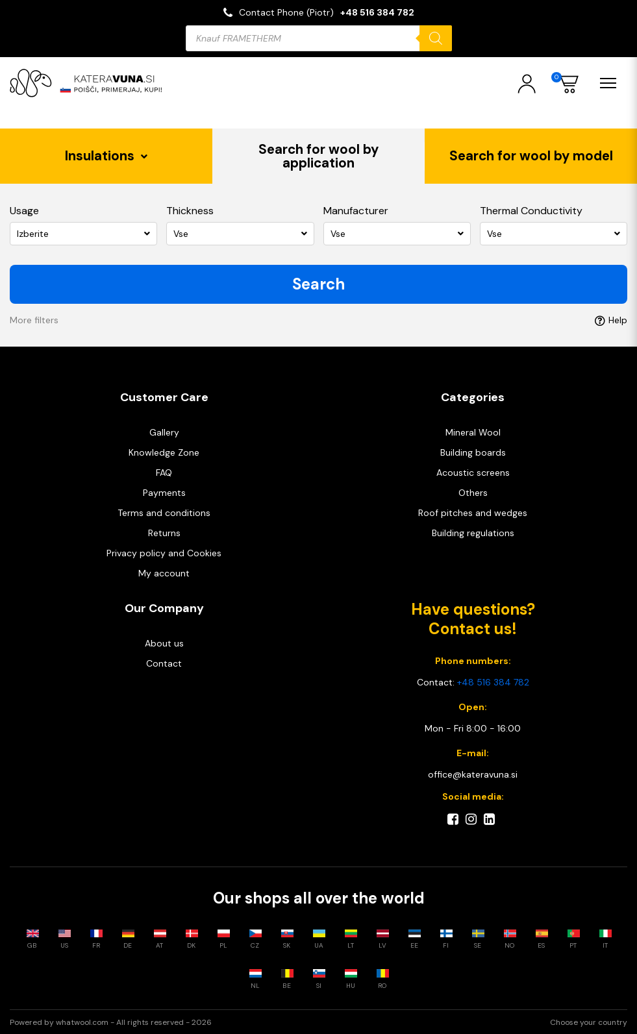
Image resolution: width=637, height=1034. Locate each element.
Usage (24, 210)
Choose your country (588, 1021)
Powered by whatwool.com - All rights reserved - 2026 (111, 1021)
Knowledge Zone (164, 452)
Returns (164, 532)
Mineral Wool (473, 431)
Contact (164, 663)
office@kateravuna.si (473, 774)
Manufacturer (355, 210)
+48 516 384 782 (377, 12)
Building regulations (473, 532)
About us (164, 642)
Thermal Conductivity (531, 210)
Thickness (190, 210)
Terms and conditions (164, 512)
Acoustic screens (473, 472)
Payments (164, 492)
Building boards (473, 452)
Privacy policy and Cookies (163, 552)
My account (164, 572)
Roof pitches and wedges (472, 512)
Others (473, 492)
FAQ (164, 472)
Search (318, 283)
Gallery (164, 431)
